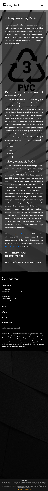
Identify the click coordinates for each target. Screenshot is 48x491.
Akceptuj (19, 489)
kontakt (5, 318)
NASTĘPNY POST (15, 256)
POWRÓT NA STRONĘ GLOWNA (23, 263)
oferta (4, 312)
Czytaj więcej (27, 489)
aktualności (7, 323)
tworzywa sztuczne (12, 246)
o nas (4, 307)
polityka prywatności (11, 328)
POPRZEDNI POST (15, 253)
